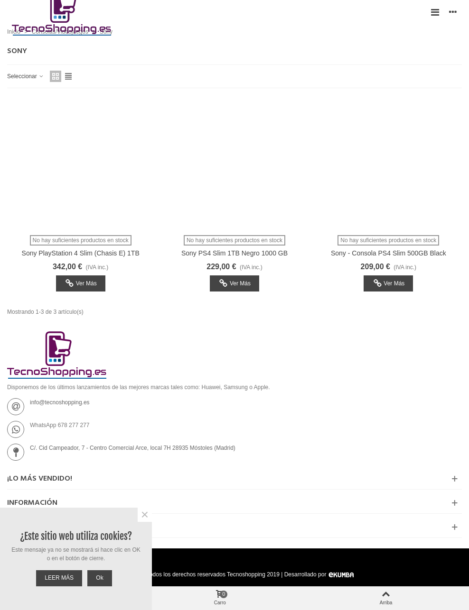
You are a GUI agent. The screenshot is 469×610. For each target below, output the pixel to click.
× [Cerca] (145, 515)
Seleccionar (25, 76)
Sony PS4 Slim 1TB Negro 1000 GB (234, 253)
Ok (99, 577)
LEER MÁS (59, 577)
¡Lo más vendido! (39, 478)
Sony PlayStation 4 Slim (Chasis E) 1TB (81, 253)
